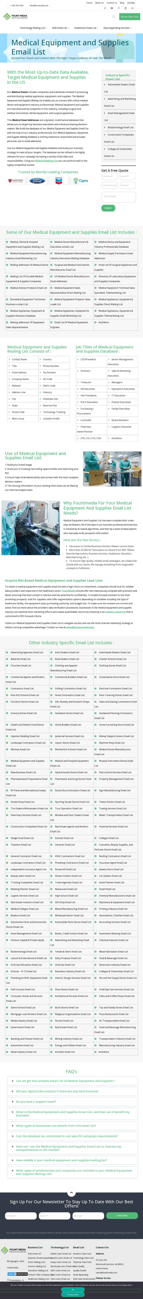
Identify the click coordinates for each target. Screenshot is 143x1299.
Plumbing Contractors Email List (71, 843)
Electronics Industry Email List (114, 945)
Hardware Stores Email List (68, 693)
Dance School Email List (22, 987)
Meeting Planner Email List (24, 869)
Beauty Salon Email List (22, 856)
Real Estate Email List (65, 1007)
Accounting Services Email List (114, 902)
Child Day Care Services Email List (116, 969)
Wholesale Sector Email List (69, 895)
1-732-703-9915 (16, 5)
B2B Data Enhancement (84, 1259)
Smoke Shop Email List (22, 782)
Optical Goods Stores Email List (70, 752)
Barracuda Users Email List (63, 1246)
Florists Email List (63, 1001)
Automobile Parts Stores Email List (72, 902)
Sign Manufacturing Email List (115, 770)
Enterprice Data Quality (83, 1263)
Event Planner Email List (111, 862)
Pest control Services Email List (115, 752)
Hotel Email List (107, 869)
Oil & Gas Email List (64, 945)
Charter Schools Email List (112, 639)
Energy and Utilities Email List (70, 1025)
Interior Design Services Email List (72, 958)
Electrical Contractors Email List (115, 668)
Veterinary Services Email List (25, 795)
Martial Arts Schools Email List (70, 729)
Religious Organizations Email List (72, 994)
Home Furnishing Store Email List (116, 705)
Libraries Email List (64, 825)
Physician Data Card (82, 1242)
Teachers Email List (20, 825)
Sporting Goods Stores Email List (71, 782)
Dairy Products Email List (67, 938)
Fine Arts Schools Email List (24, 675)
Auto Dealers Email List (66, 632)
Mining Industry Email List (68, 1019)
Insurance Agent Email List (113, 843)
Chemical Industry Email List (113, 920)
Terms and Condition (16, 1270)
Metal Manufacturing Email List (71, 889)
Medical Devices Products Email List (28, 268)
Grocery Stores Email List (23, 693)
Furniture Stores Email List (24, 682)
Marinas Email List (20, 729)
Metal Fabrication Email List (113, 932)
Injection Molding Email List (25, 716)
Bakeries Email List (20, 639)
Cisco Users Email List (60, 1255)
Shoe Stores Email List (66, 969)
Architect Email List (64, 1032)
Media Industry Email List (23, 1001)
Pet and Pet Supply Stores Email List (118, 958)
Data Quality (78, 1246)
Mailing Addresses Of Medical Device (29, 245)
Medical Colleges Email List (24, 889)
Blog (122, 2)
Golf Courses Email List (22, 969)
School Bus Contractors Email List (72, 770)
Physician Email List (37, 1272)
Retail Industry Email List (23, 1032)
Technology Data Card (83, 1238)
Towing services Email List (113, 788)
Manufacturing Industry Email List (117, 1025)
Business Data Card (82, 1234)
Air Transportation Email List (114, 1001)
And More (104, 302)
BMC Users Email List (60, 1251)
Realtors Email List (20, 895)
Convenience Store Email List (114, 657)
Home (89, 2)
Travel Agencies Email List (68, 862)
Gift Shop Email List (64, 882)
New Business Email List (23, 752)
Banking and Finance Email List (26, 1019)
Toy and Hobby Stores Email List (116, 987)
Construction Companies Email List (28, 806)
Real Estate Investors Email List (26, 882)
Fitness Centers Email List (68, 856)
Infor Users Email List (60, 1272)
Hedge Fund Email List (22, 818)
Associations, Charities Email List (116, 895)
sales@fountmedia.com (39, 5)
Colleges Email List (109, 818)
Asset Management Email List (26, 913)
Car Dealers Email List (110, 856)
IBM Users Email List (60, 1267)
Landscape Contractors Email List (28, 723)
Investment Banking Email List (115, 913)
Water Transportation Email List (116, 795)
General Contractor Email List (25, 836)
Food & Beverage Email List (113, 938)
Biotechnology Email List (23, 932)
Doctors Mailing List (37, 1246)
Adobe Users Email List (61, 1234)
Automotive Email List (21, 1025)
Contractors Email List (22, 668)
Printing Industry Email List (113, 889)
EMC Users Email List (60, 1263)
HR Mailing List (34, 1263)
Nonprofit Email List (65, 849)
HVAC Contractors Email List (69, 836)
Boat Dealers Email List (66, 639)
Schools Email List (64, 818)
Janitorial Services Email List (69, 716)
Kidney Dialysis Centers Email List (116, 716)
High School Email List (66, 876)
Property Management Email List (116, 759)
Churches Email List (20, 645)
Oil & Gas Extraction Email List (26, 945)
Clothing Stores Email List (112, 645)
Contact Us (112, 2)
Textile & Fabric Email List (68, 932)
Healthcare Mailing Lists (38, 1259)
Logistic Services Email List (24, 876)
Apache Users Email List (61, 1238)
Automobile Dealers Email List (114, 632)
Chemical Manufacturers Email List (117, 876)
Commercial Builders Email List (70, 657)
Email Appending (80, 1255)
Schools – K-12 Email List (23, 951)
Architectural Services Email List (71, 976)
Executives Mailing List (38, 1251)
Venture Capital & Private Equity (27, 920)
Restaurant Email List (65, 869)
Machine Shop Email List (112, 723)
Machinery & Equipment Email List (117, 882)
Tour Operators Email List (68, 788)
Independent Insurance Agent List (28, 849)
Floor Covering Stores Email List (116, 675)
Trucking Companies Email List (26, 862)
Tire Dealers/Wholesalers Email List (29, 788)
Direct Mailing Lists (36, 1242)
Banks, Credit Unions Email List (71, 913)
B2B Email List (34, 1234)
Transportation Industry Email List (117, 1019)
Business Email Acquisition (40, 1238)
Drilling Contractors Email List (70, 668)
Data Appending (80, 1267)
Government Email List (22, 1007)
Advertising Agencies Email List (26, 632)
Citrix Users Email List (60, 1259)
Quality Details (79, 1251)
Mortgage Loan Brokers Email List (28, 994)
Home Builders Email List (67, 705)
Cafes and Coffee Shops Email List (116, 976)
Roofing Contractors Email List (115, 836)
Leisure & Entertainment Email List (28, 938)
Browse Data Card (129, 16)
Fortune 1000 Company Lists (41, 1255)
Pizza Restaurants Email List (113, 994)
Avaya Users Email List (61, 1242)
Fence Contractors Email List (69, 675)
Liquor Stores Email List (67, 723)
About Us (99, 2)
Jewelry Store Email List (111, 849)
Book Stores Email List (66, 987)
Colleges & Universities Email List (116, 951)
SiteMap (131, 2)
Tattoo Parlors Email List (112, 782)
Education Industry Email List (69, 951)
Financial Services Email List (113, 806)
